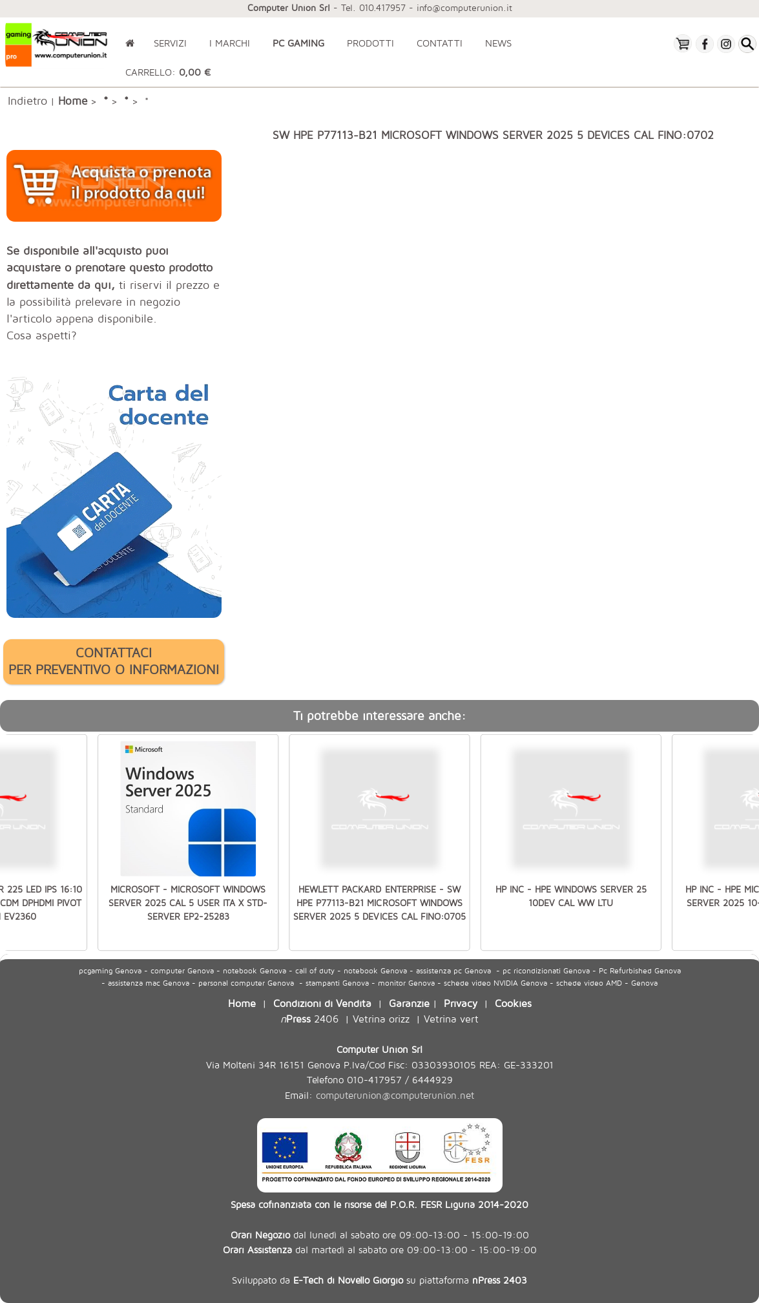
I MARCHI (229, 42)
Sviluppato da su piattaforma (379, 1280)
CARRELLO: (168, 72)
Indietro (27, 100)
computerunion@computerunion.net (395, 1095)
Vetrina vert (451, 1018)
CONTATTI (440, 42)
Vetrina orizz (381, 1018)
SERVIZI (170, 42)
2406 (309, 1018)
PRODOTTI (370, 42)
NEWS (498, 42)
